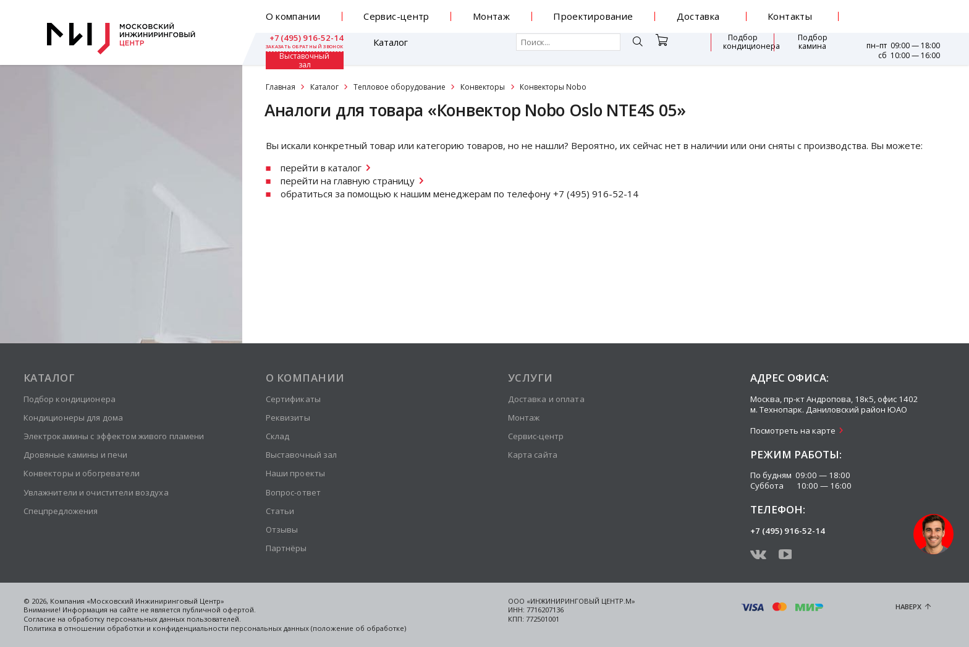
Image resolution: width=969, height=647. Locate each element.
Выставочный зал (806, 48)
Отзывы (282, 529)
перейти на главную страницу (348, 180)
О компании (293, 16)
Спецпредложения (60, 510)
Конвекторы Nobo (553, 87)
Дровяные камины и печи (75, 454)
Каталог (301, 48)
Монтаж (491, 16)
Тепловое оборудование (399, 87)
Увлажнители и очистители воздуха (96, 492)
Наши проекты (296, 473)
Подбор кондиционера (672, 48)
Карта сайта (532, 454)
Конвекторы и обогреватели (81, 473)
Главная (280, 87)
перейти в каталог (321, 167)
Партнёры (286, 548)
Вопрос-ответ (293, 492)
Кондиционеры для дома (73, 417)
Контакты (790, 16)
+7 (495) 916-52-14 (901, 11)
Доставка (698, 16)
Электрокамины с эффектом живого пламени (114, 436)
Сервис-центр (396, 16)
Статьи (280, 510)
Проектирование (593, 16)
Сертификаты (293, 399)
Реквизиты (288, 417)
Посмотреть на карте (793, 430)
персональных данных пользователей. (173, 618)
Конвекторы (482, 87)
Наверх (908, 606)
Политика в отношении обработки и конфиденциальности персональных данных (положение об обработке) (214, 628)
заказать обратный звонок (901, 21)
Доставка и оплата (546, 399)
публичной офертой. (219, 609)
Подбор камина (743, 48)
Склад (278, 436)
